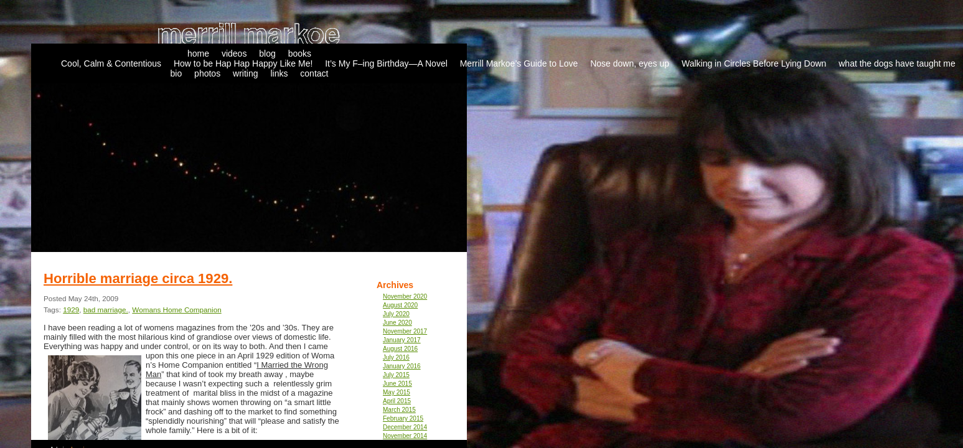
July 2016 (396, 357)
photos (207, 73)
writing (245, 73)
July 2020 (396, 313)
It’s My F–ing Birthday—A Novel (386, 63)
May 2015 (396, 392)
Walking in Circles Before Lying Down (754, 63)
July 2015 (396, 374)
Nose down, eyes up (629, 63)
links (279, 73)
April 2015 (397, 401)
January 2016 (402, 366)
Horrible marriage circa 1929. (138, 278)
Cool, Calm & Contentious (111, 63)
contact (314, 73)
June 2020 (397, 322)
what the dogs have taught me (897, 63)
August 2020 (400, 305)
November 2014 (405, 435)
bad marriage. (105, 310)
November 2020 (405, 296)
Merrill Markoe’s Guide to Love (519, 63)
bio (176, 73)
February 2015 (403, 418)
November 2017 (405, 331)
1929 (71, 310)
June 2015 (397, 383)
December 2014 (405, 427)
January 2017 (402, 340)
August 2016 (400, 348)
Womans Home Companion (176, 310)
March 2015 (399, 409)
